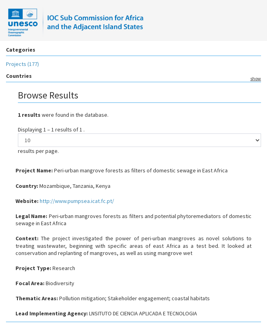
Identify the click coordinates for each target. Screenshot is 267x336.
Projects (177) (22, 64)
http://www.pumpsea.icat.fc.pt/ (77, 201)
